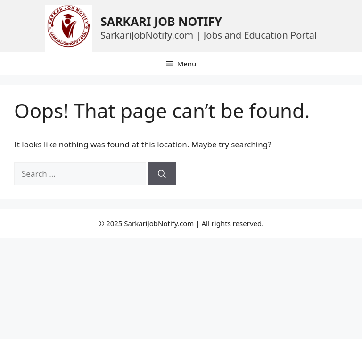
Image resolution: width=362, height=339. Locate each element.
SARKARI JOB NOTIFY (161, 21)
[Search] (162, 173)
